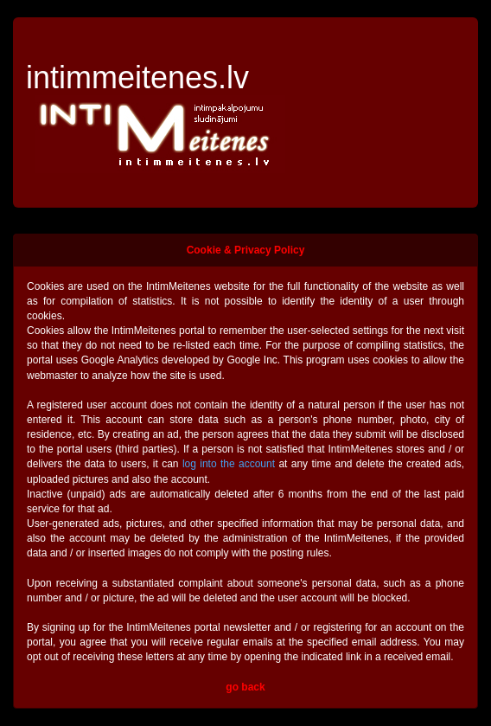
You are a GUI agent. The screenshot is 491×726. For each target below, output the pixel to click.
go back (245, 687)
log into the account (228, 464)
